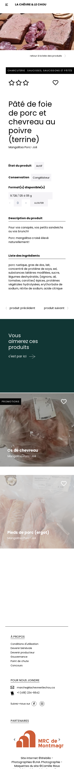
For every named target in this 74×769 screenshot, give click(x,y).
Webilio (46, 758)
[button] (5, 31)
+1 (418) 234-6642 (28, 692)
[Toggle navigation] (6, 4)
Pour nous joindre (25, 680)
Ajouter (39, 202)
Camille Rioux (51, 766)
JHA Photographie (47, 762)
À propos (18, 637)
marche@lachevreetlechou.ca (36, 687)
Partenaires (20, 721)
